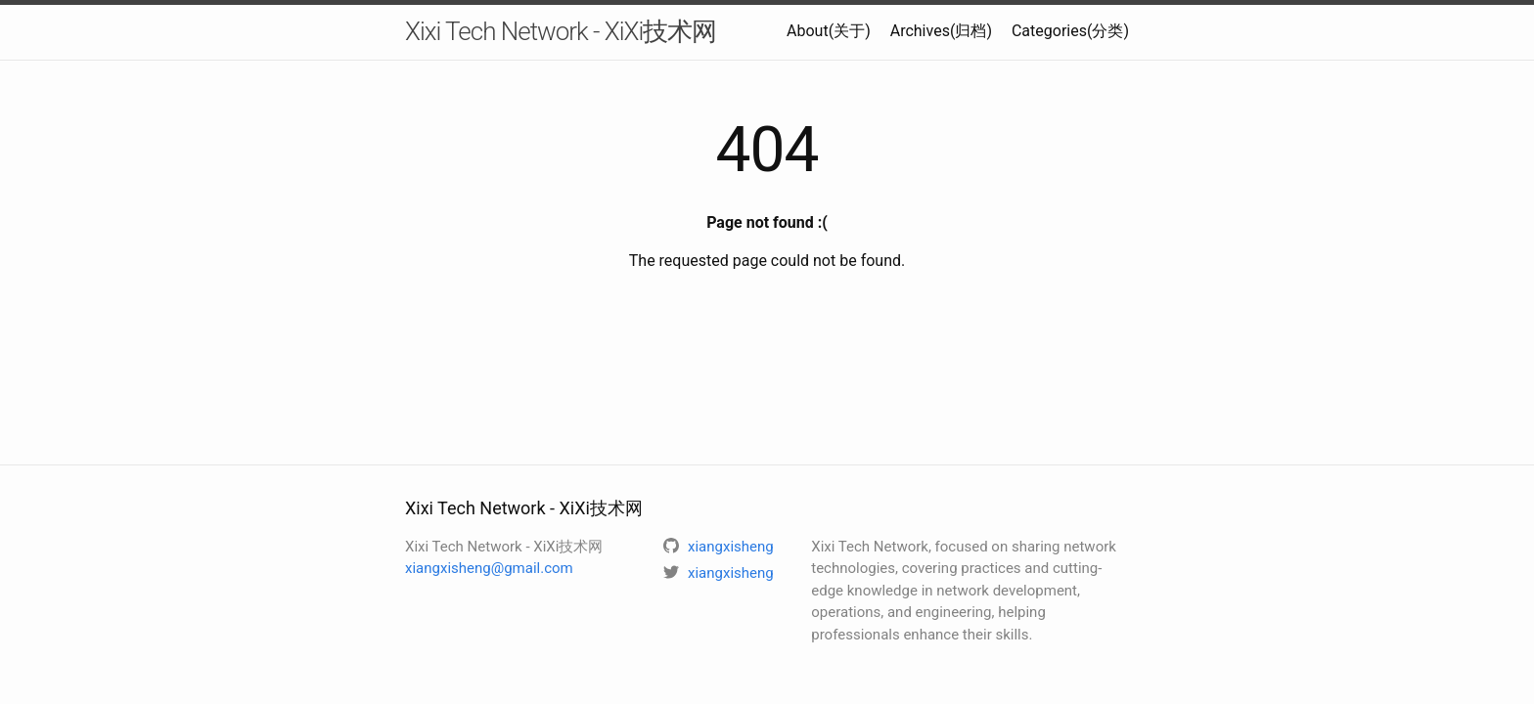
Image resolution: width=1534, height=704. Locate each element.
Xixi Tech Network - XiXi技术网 (560, 31)
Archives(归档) (941, 31)
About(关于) (829, 31)
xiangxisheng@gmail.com (489, 568)
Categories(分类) (1070, 31)
